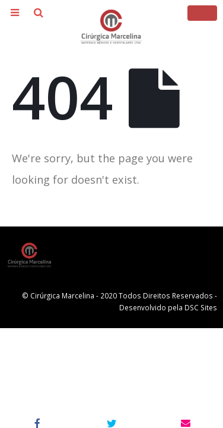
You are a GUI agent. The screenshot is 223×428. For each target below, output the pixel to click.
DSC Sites (200, 307)
